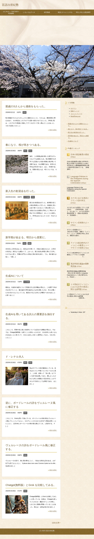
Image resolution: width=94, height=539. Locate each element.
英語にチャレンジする (65, 13)
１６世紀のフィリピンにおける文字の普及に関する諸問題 (80, 287)
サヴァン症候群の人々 (80, 223)
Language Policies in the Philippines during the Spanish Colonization (79, 180)
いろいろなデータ (29, 13)
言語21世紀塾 (12, 5)
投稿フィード (75, 111)
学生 (25, 151)
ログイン (73, 109)
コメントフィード (76, 114)
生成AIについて (15, 276)
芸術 (24, 113)
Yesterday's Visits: (77, 312)
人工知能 (26, 197)
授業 (29, 244)
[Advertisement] (47, 32)
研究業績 (47, 13)
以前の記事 (55, 527)
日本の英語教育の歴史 (80, 155)
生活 (30, 151)
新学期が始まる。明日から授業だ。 (27, 237)
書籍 (25, 363)
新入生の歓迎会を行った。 (22, 191)
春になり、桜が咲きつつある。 (25, 145)
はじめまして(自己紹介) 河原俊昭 (11, 13)
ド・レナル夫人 (15, 357)
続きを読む (53, 130)
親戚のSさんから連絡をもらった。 (27, 106)
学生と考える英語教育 (83, 13)
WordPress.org (75, 117)
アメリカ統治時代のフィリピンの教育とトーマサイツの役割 (80, 245)
